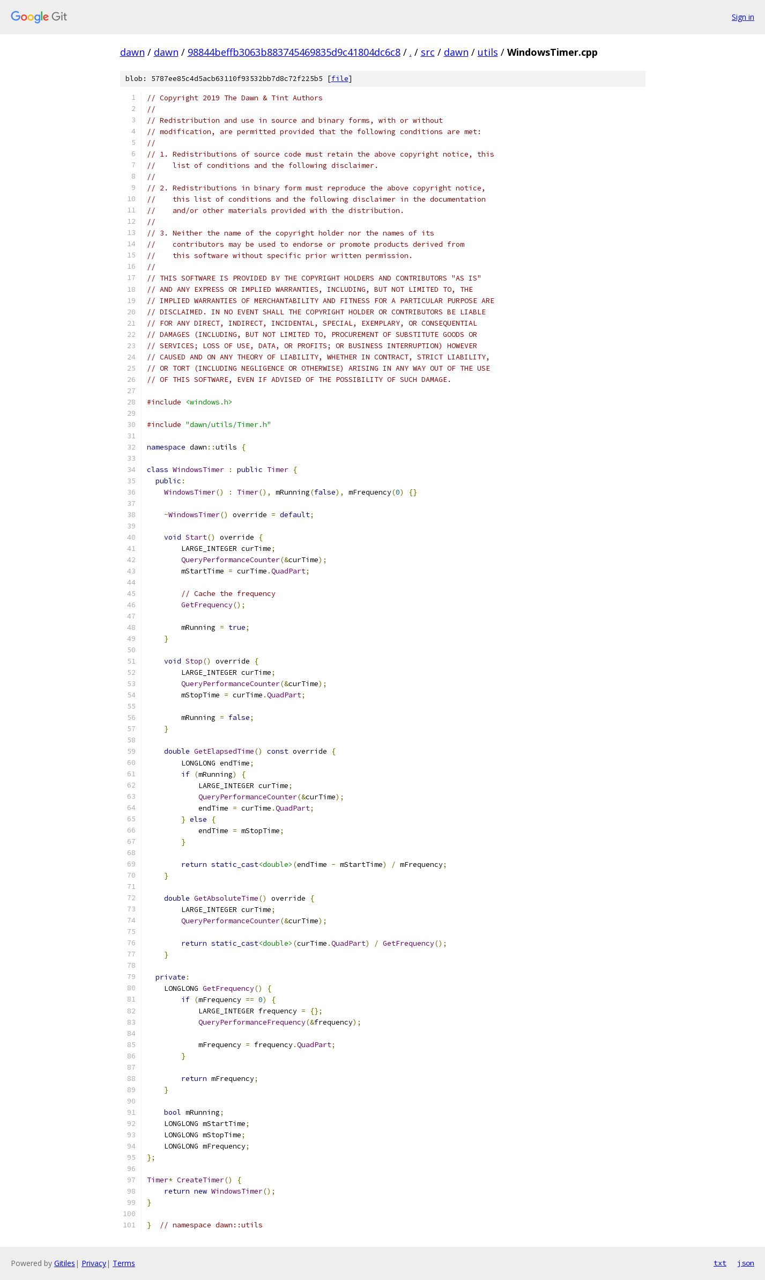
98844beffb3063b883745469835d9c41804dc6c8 (294, 52)
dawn (132, 52)
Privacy (93, 1263)
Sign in (743, 17)
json (745, 1263)
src (428, 52)
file (339, 78)
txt (720, 1263)
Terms (124, 1263)
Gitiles (64, 1263)
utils (488, 52)
